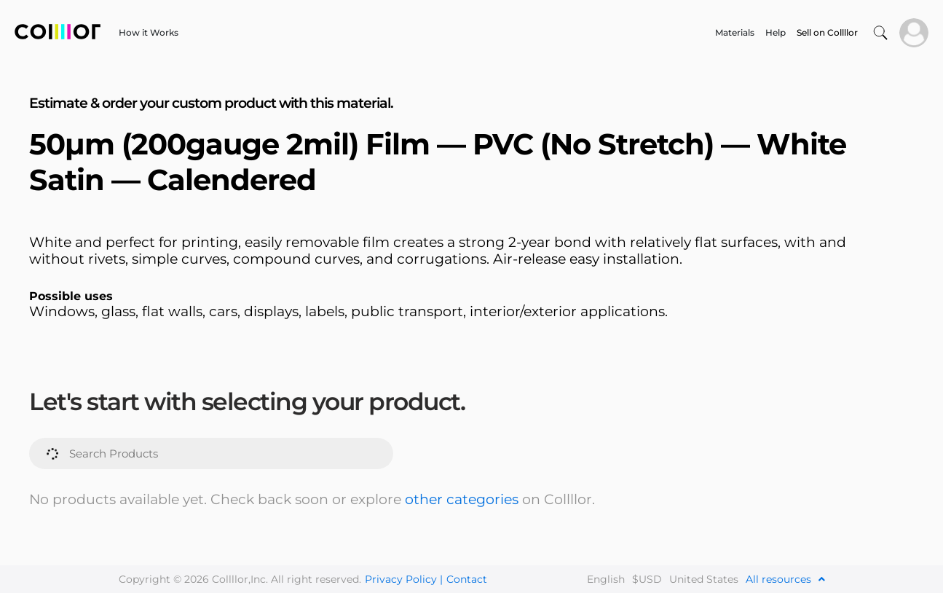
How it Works (148, 32)
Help (775, 32)
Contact (466, 579)
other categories (461, 499)
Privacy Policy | (404, 579)
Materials (734, 32)
